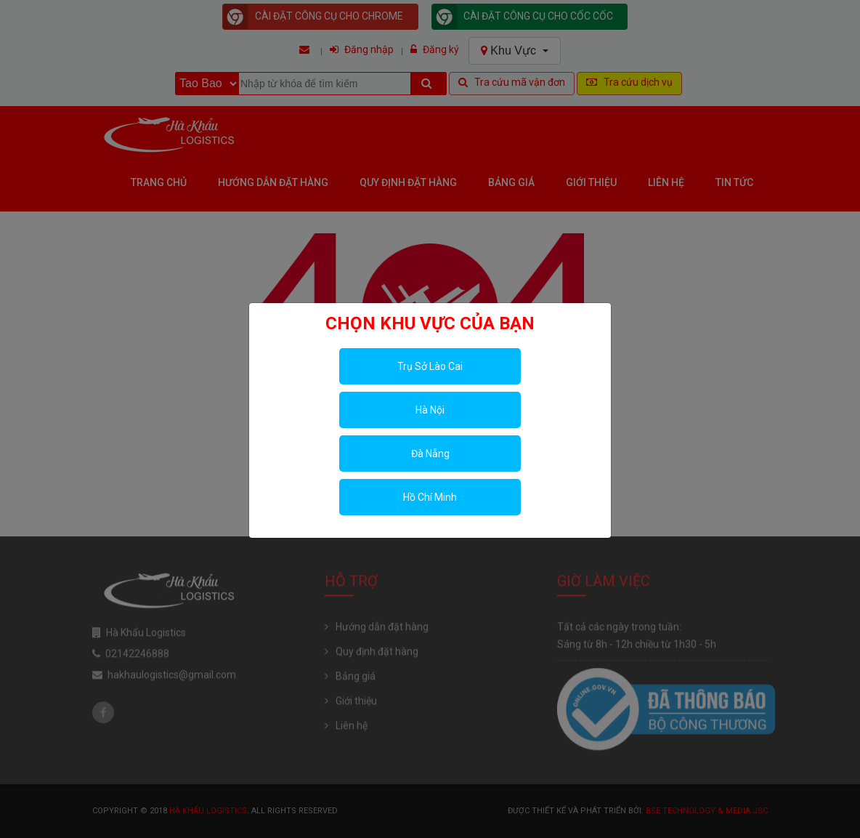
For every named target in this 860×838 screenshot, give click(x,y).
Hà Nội (430, 410)
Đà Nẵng (430, 453)
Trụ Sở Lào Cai (430, 366)
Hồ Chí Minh (430, 497)
